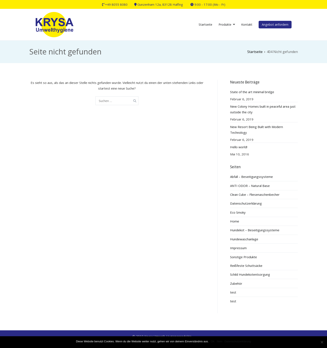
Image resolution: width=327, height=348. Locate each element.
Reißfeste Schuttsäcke (246, 265)
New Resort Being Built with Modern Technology (256, 130)
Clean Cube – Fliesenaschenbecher (255, 194)
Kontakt (246, 24)
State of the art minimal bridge (252, 92)
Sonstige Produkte (243, 257)
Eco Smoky (238, 212)
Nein (219, 341)
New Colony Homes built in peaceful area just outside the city (263, 109)
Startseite (205, 24)
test (233, 292)
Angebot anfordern (275, 24)
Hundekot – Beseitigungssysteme (254, 230)
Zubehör (236, 283)
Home (234, 221)
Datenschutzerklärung (246, 203)
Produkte (225, 24)
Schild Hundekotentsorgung (250, 274)
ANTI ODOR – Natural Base (250, 186)
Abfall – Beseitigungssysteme (251, 177)
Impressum (238, 248)
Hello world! (238, 147)
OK (213, 341)
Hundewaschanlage (244, 239)
